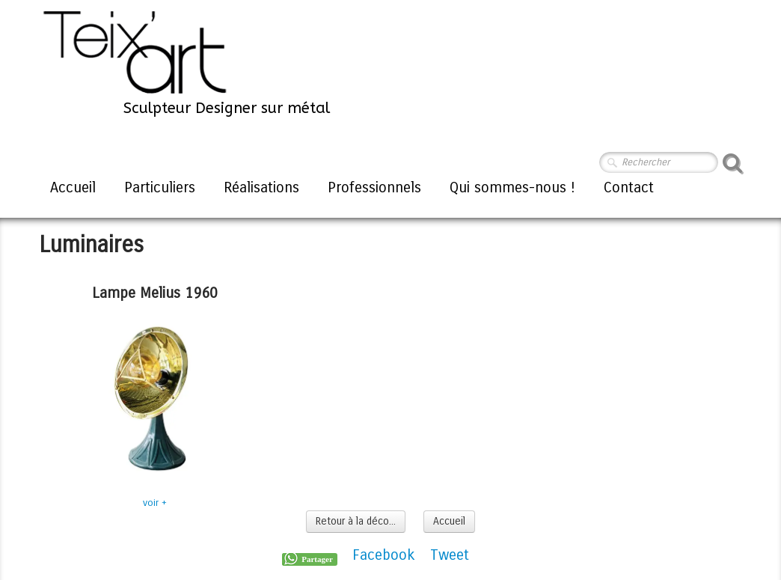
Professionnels (374, 187)
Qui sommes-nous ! (512, 187)
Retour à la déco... (356, 521)
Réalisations (261, 187)
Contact (629, 187)
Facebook (383, 555)
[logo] (185, 62)
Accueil (73, 187)
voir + (155, 503)
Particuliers (159, 187)
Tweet (449, 555)
